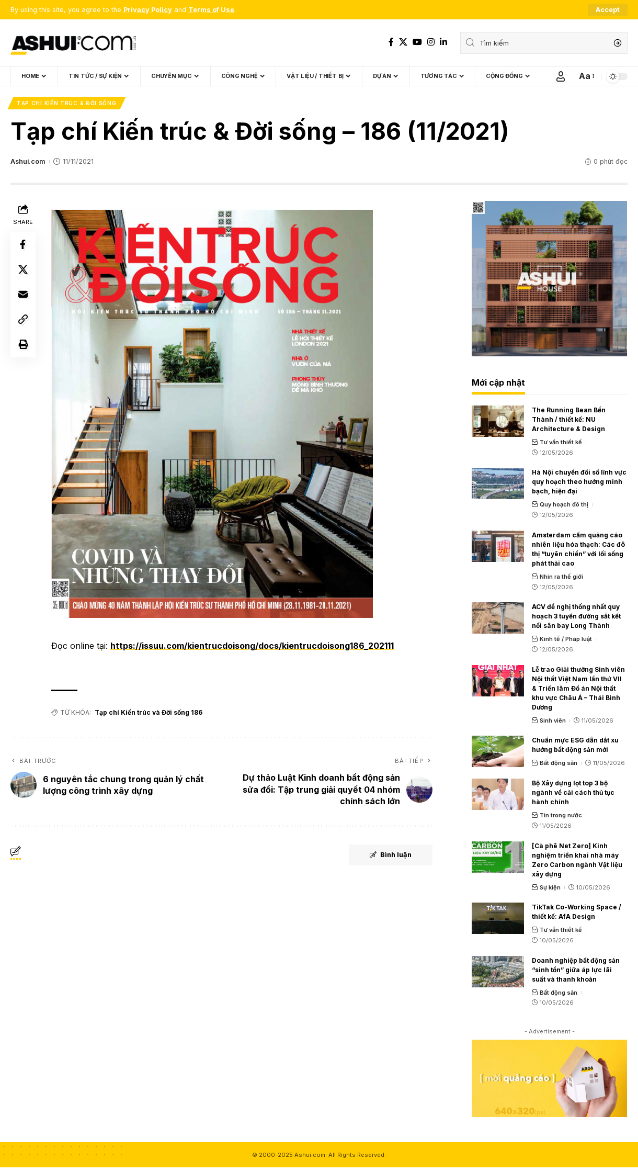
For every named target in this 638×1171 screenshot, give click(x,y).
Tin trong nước (561, 815)
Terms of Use (211, 10)
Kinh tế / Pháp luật (566, 639)
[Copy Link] (23, 320)
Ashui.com (27, 161)
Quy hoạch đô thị (564, 504)
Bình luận (390, 855)
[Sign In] (560, 76)
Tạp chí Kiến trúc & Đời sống (67, 103)
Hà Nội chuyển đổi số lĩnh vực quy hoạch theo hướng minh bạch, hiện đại (579, 481)
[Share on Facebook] (23, 244)
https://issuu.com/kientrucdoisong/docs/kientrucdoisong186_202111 (252, 645)
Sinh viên (553, 720)
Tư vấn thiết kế (561, 442)
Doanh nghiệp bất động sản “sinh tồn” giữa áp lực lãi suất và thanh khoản (576, 969)
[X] (403, 42)
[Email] (23, 295)
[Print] (23, 345)
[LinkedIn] (443, 42)
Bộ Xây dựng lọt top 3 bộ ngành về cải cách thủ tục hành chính (573, 792)
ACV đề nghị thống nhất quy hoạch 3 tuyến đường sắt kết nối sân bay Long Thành (576, 616)
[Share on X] (23, 270)
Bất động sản (558, 763)
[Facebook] (391, 42)
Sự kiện (550, 887)
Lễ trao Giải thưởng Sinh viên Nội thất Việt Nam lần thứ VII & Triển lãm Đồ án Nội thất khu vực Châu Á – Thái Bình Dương (578, 688)
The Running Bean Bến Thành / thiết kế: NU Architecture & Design (569, 419)
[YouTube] (417, 42)
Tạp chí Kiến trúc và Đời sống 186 (148, 712)
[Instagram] (431, 42)
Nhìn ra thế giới (561, 576)
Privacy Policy (147, 10)
